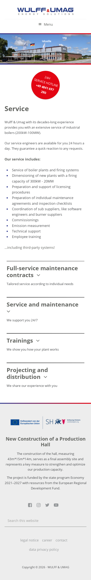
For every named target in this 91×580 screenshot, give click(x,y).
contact (61, 540)
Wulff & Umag (45, 11)
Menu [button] (48, 24)
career (47, 540)
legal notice (29, 540)
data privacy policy (44, 549)
